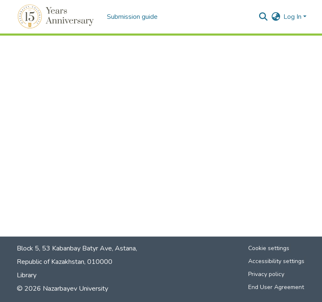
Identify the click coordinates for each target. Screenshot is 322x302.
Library (26, 275)
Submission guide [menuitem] (132, 16)
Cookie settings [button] (268, 248)
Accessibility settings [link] (276, 261)
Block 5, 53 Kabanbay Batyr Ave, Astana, (77, 248)
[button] (57, 16)
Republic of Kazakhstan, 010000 (64, 261)
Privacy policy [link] (266, 274)
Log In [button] (293, 16)
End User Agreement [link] (276, 287)
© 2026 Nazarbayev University (62, 288)
